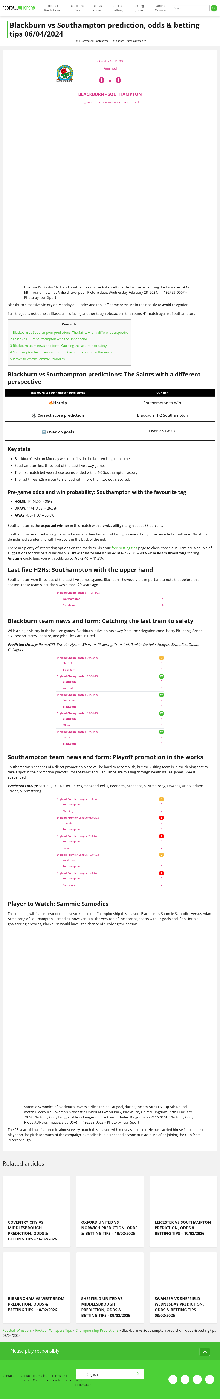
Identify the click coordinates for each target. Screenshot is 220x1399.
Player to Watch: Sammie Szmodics (37, 359)
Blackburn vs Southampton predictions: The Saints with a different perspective (69, 332)
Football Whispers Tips (53, 1330)
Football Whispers (17, 1330)
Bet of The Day (77, 8)
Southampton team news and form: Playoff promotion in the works (61, 352)
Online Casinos (160, 8)
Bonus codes (97, 8)
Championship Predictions (96, 1330)
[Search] (191, 8)
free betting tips (124, 548)
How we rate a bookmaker (83, 1380)
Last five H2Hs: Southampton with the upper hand (48, 339)
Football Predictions (52, 8)
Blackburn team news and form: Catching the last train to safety (58, 345)
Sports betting (117, 8)
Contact (8, 1376)
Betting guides (139, 8)
